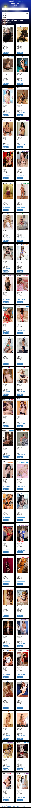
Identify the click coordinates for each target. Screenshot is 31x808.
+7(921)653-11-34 (6, 49)
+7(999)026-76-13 (21, 550)
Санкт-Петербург (18, 1)
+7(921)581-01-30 (6, 361)
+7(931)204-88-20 (6, 144)
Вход (15, 5)
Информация (3, 806)
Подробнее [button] (5, 52)
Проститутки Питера (21, 806)
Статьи (18, 805)
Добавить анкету (15, 3)
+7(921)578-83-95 (21, 207)
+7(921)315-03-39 (6, 331)
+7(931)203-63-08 (6, 207)
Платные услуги (23, 805)
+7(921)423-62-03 (21, 112)
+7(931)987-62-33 (21, 49)
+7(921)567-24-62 (6, 612)
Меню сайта (6, 9)
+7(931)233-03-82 (21, 237)
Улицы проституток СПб (11, 806)
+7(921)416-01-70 (6, 81)
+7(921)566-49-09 (21, 391)
